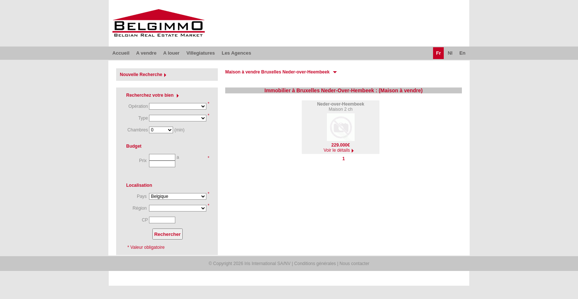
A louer (171, 53)
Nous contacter (354, 263)
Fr (438, 53)
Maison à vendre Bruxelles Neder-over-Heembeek (277, 72)
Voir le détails (340, 150)
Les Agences (236, 53)
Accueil (120, 53)
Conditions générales (315, 263)
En (462, 53)
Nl (450, 53)
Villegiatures (200, 53)
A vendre (146, 53)
